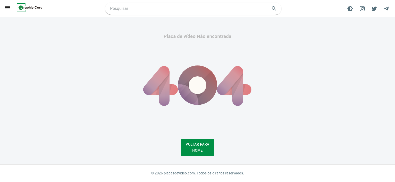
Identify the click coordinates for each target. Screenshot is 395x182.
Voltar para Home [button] (197, 147)
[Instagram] (362, 9)
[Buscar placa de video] (189, 9)
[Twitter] (374, 9)
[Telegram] (386, 9)
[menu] (8, 8)
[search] (274, 9)
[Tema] (350, 9)
